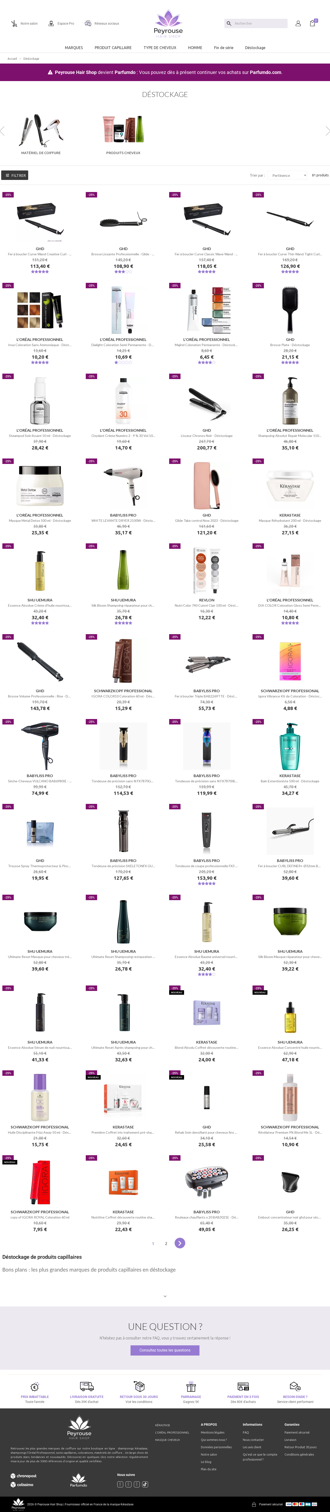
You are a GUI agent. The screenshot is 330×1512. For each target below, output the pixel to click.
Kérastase (162, 1425)
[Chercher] (260, 23)
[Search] (229, 23)
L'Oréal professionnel (172, 1432)
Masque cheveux (167, 1439)
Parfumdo (125, 72)
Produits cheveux (123, 153)
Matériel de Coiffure (41, 153)
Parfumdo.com (265, 72)
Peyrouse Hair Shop (76, 72)
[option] (165, 2)
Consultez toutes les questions (165, 1350)
